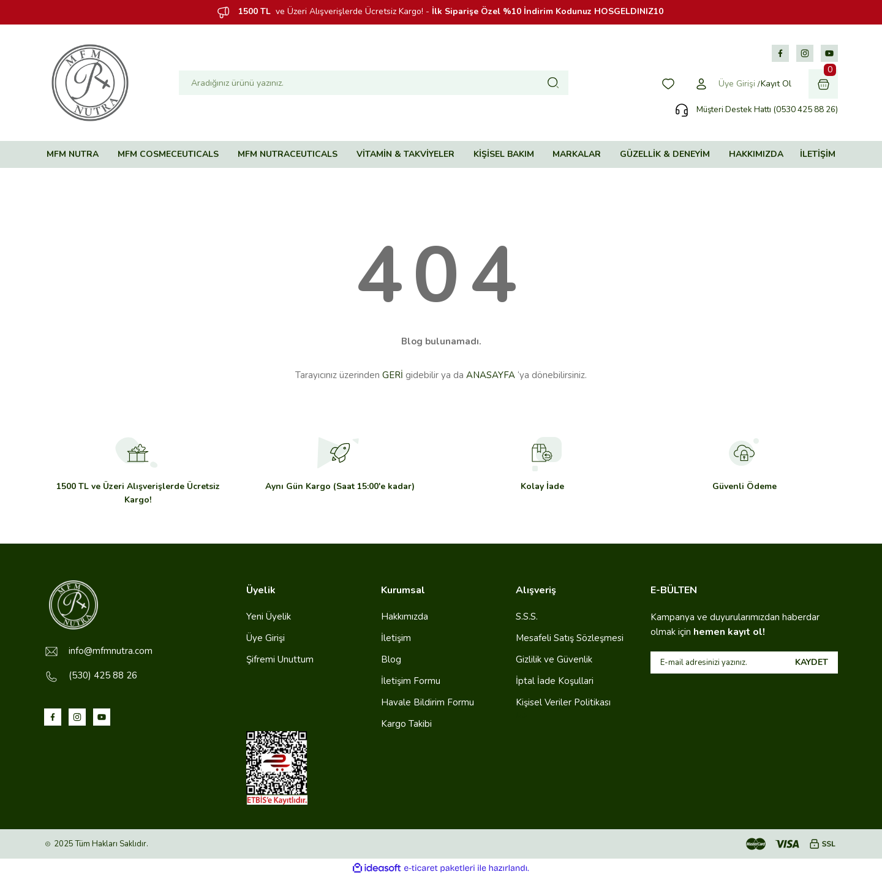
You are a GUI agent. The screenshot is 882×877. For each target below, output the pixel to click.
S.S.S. (527, 616)
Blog (391, 659)
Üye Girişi (265, 638)
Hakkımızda (404, 616)
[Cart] (823, 84)
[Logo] (90, 83)
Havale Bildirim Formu (427, 702)
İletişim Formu (410, 681)
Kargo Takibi (406, 724)
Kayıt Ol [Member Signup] (776, 83)
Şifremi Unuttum (280, 659)
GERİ (392, 375)
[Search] (373, 82)
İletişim (396, 638)
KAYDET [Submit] (811, 662)
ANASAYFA (490, 375)
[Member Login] (701, 84)
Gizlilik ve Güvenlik (554, 659)
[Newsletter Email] (744, 662)
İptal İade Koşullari (555, 681)
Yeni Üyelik (268, 616)
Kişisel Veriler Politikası (563, 702)
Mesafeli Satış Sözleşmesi (570, 638)
